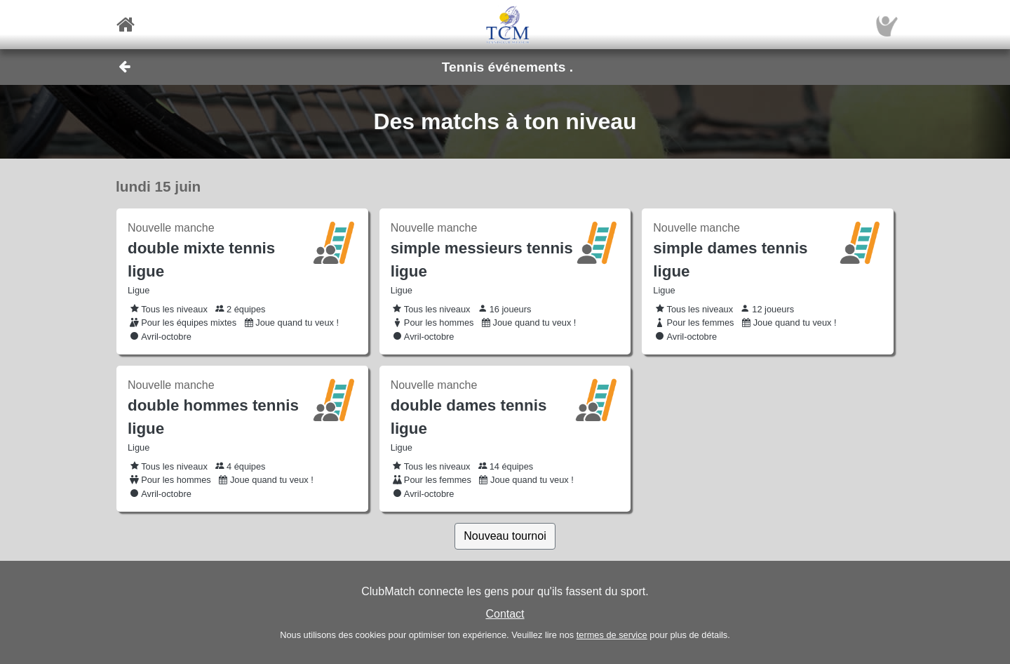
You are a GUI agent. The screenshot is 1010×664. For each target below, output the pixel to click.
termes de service (612, 635)
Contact (504, 614)
